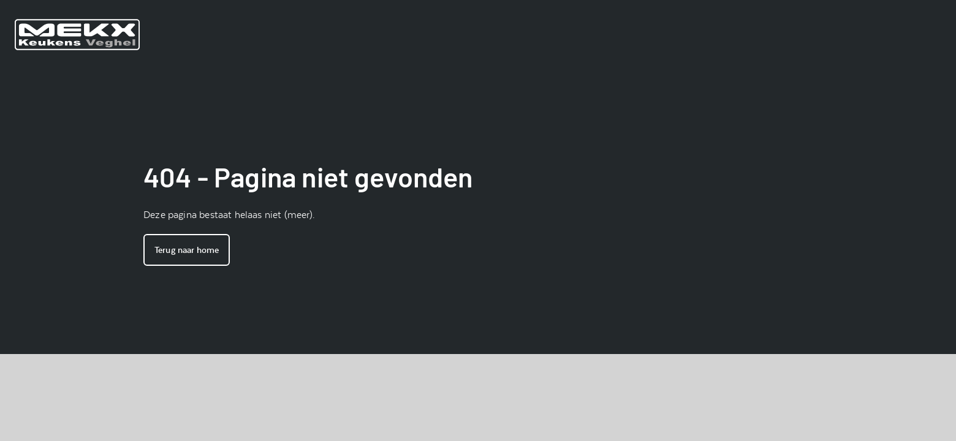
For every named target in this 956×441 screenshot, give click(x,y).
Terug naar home (186, 250)
